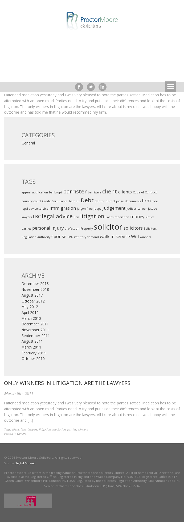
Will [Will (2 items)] (135, 236)
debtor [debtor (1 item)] (100, 201)
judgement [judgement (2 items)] (114, 208)
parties (71, 429)
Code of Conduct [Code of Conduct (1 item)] (145, 192)
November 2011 (35, 330)
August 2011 (32, 341)
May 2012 (30, 306)
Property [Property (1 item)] (86, 228)
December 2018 (35, 283)
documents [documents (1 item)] (133, 201)
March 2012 (31, 318)
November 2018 (35, 289)
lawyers (32, 429)
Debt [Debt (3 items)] (87, 200)
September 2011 (36, 335)
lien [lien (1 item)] (76, 217)
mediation (59, 429)
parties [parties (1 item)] (26, 228)
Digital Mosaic (25, 463)
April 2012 (30, 312)
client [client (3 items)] (109, 191)
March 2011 (31, 347)
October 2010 (33, 358)
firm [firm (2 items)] (146, 200)
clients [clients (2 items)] (125, 192)
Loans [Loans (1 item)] (109, 217)
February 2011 (34, 353)
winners (83, 429)
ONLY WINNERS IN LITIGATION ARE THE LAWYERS (67, 383)
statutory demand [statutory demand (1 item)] (86, 237)
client (15, 429)
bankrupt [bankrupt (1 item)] (55, 192)
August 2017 (32, 295)
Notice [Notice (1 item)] (150, 217)
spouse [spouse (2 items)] (58, 236)
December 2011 (35, 324)
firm (23, 429)
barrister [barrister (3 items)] (75, 191)
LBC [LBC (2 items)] (37, 216)
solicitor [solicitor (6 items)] (108, 226)
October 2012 (33, 301)
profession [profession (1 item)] (72, 228)
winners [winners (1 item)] (145, 237)
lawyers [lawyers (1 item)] (27, 217)
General (28, 143)
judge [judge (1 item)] (97, 208)
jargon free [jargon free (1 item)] (85, 208)
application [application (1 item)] (40, 192)
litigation (45, 429)
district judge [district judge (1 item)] (115, 201)
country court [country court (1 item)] (31, 201)
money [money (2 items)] (137, 216)
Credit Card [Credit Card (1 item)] (50, 201)
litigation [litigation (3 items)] (92, 216)
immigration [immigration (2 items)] (63, 208)
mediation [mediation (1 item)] (122, 217)
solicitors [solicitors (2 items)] (133, 228)
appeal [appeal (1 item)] (26, 192)
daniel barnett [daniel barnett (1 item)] (69, 201)
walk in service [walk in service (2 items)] (115, 236)
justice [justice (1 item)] (152, 208)
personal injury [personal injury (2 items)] (48, 228)
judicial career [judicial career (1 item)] (136, 208)
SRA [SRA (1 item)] (70, 237)
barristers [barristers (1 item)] (94, 192)
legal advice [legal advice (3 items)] (57, 216)
